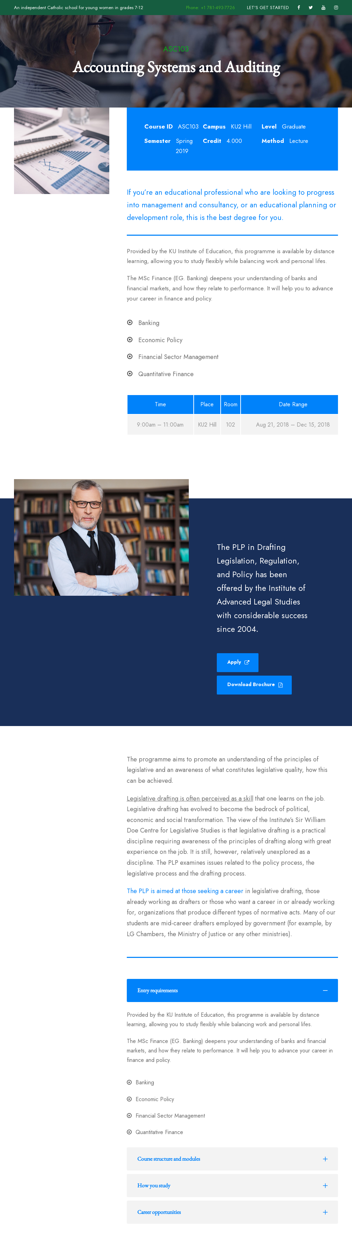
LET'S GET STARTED (268, 7)
